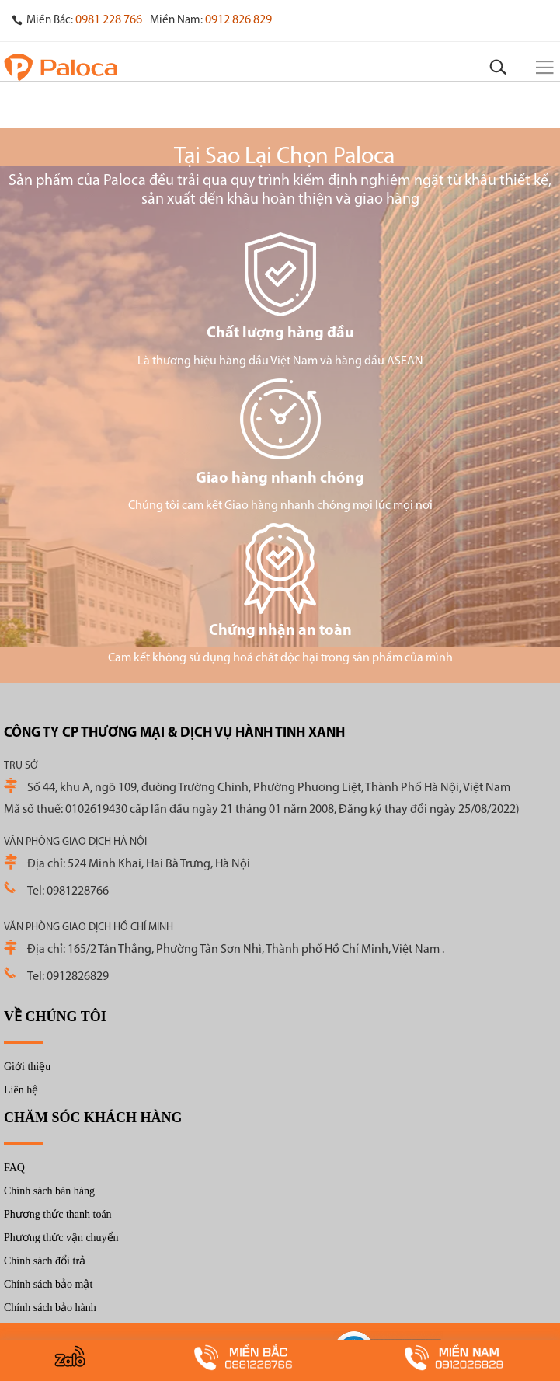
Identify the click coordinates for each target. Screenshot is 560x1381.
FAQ (14, 1168)
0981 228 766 (108, 20)
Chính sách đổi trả (44, 1261)
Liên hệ (21, 1090)
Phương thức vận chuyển (61, 1237)
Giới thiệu (27, 1066)
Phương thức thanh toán (58, 1214)
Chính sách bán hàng (49, 1191)
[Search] (497, 67)
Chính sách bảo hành (50, 1307)
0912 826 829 (238, 20)
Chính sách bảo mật (48, 1284)
